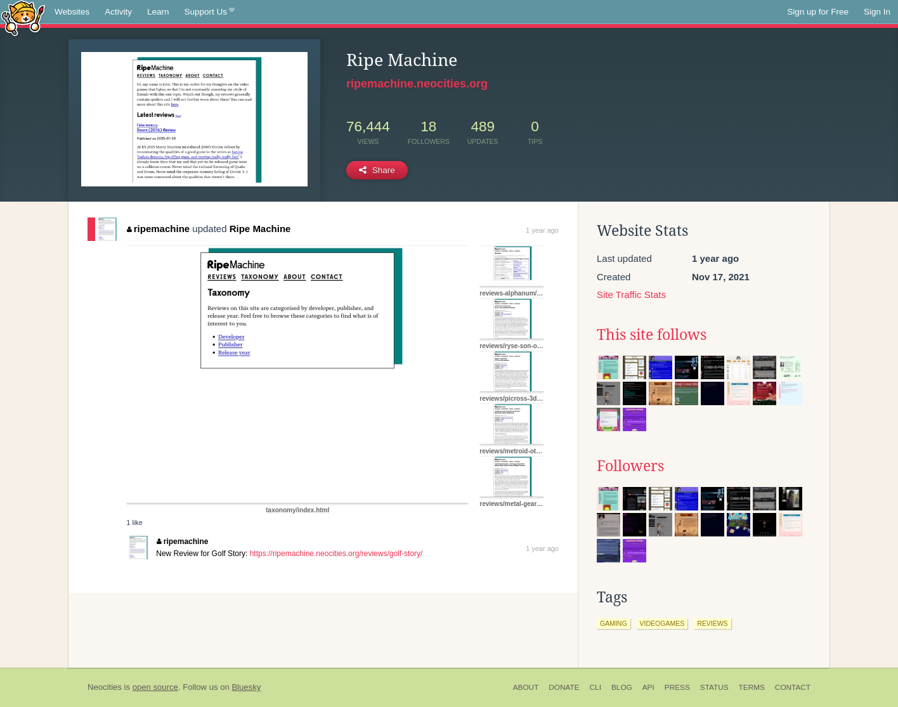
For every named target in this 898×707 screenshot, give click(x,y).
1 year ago (542, 230)
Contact (792, 687)
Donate (564, 687)
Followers (630, 466)
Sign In (877, 11)
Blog (621, 687)
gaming (613, 623)
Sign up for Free (818, 11)
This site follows (651, 335)
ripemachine (158, 228)
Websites (72, 11)
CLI (595, 687)
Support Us (210, 12)
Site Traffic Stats (631, 294)
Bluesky (246, 687)
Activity (118, 11)
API (648, 687)
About (526, 687)
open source (155, 687)
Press (677, 687)
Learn (158, 11)
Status (714, 687)
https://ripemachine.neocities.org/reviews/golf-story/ (336, 553)
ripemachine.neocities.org (417, 83)
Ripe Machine (260, 228)
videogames (662, 623)
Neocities (105, 687)
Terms (752, 687)
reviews (712, 623)
